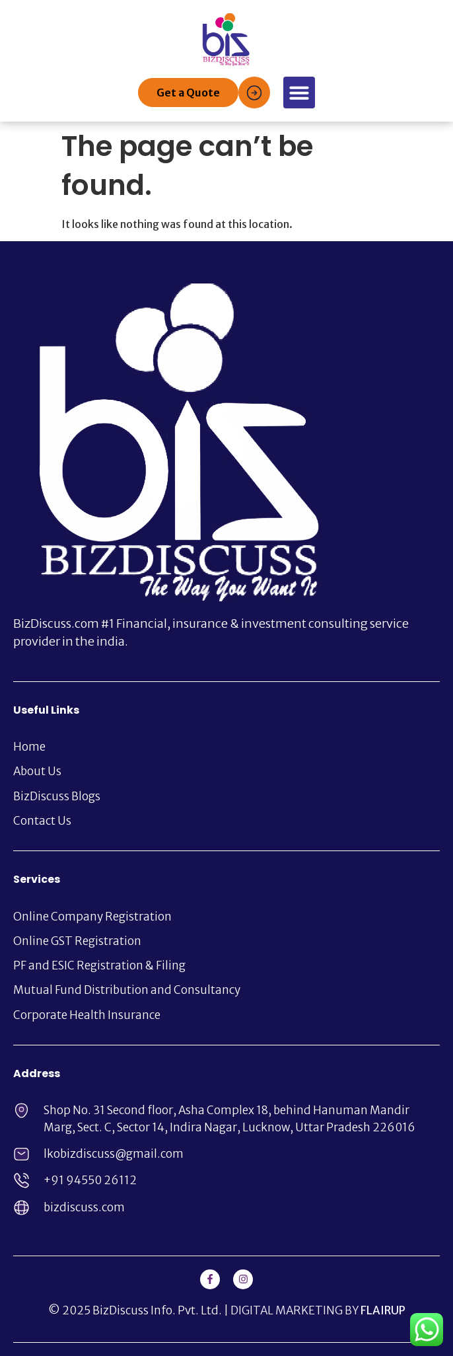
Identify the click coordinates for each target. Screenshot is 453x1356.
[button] (299, 92)
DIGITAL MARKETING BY (317, 1310)
